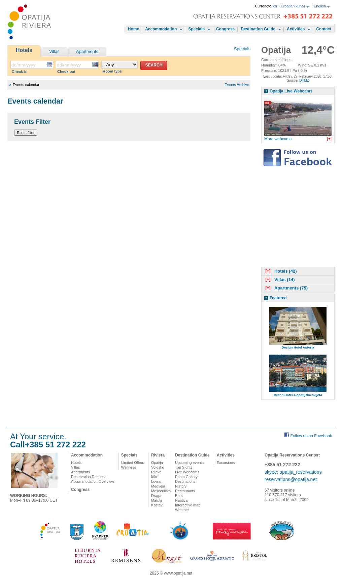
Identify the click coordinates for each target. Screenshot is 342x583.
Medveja (158, 486)
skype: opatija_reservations (293, 472)
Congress (225, 29)
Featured (278, 298)
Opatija (157, 463)
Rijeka (156, 472)
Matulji (156, 500)
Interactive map (187, 505)
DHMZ (304, 80)
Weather (182, 510)
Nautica (181, 500)
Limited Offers (132, 463)
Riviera (158, 455)
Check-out (66, 72)
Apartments (87, 51)
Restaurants (185, 491)
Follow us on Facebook (311, 436)
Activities (296, 29)
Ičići (154, 477)
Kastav (157, 505)
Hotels (24, 50)
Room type (112, 71)
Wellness (128, 467)
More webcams (278, 139)
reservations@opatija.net (291, 479)
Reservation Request (88, 477)
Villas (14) (279, 279)
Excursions (226, 463)
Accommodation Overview (92, 481)
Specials (196, 29)
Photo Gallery (186, 477)
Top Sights (183, 467)
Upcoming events (189, 463)
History (180, 486)
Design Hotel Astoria (298, 347)
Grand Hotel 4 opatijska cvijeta (298, 395)
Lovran (157, 481)
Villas (54, 51)
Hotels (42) (280, 271)
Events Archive (237, 85)
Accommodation (161, 29)
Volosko (157, 467)
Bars (179, 496)
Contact (323, 29)
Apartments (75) (286, 287)
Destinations (185, 481)
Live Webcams (187, 472)
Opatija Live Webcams (291, 91)
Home (133, 29)
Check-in (19, 72)
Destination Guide (258, 29)
